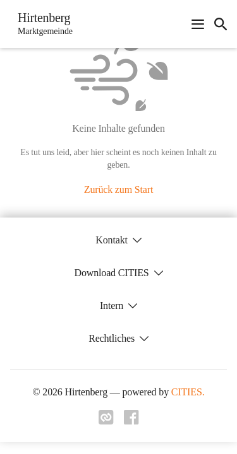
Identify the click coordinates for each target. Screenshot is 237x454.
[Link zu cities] (106, 421)
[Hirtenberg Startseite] (41, 24)
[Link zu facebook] (131, 421)
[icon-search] (220, 24)
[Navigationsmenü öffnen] (197, 24)
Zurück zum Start (118, 189)
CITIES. (188, 392)
